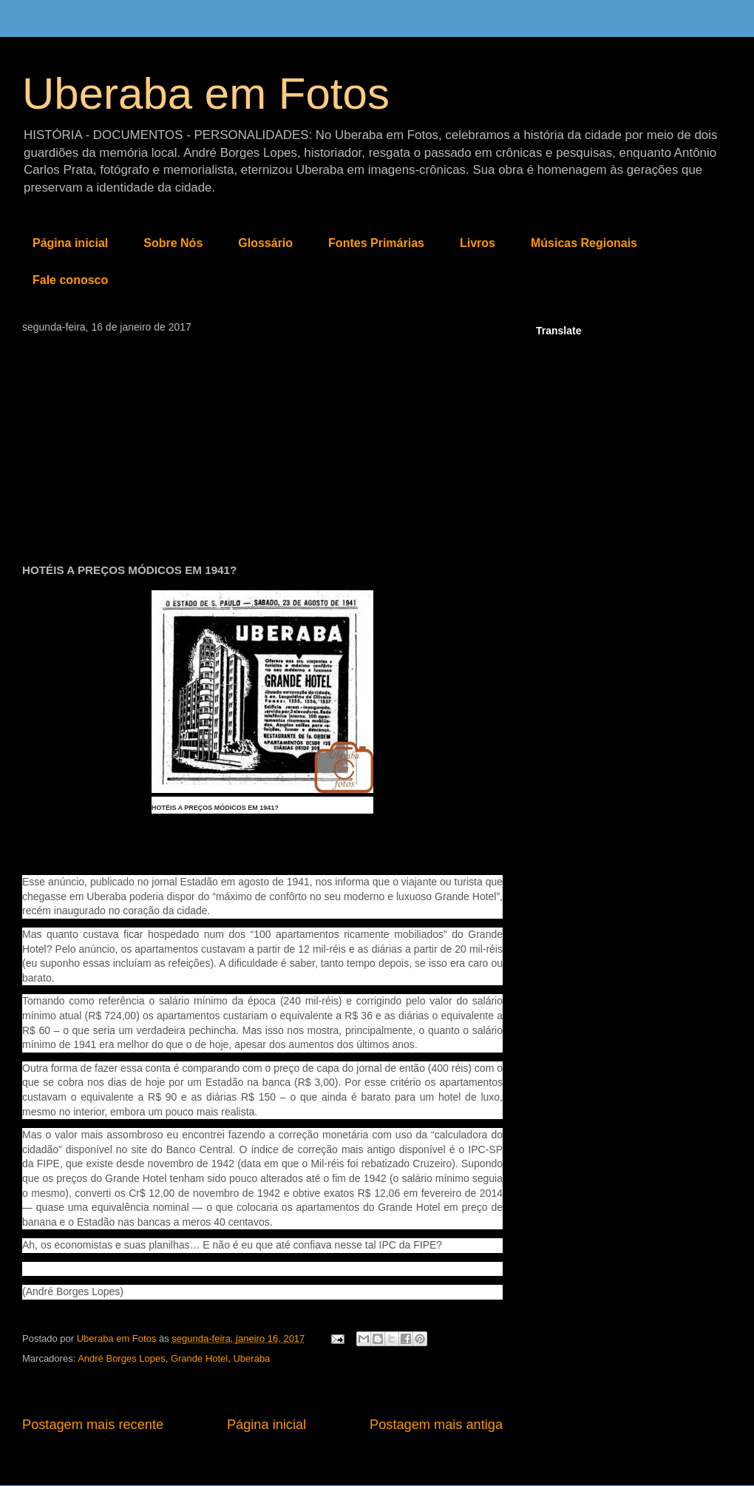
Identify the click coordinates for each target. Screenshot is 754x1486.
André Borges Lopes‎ (122, 1358)
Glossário (265, 243)
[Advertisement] (262, 443)
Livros (477, 243)
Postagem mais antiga (436, 1424)
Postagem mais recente (92, 1424)
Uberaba (251, 1358)
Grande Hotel (199, 1358)
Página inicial (70, 243)
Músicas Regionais (584, 243)
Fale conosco (70, 280)
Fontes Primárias (376, 243)
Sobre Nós (173, 243)
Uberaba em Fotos (206, 93)
